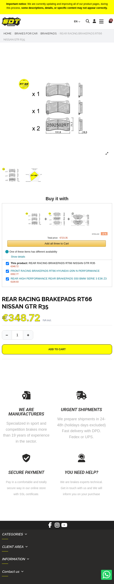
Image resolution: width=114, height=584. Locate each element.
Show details (18, 256)
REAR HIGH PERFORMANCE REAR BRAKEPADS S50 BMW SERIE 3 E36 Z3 (59, 278)
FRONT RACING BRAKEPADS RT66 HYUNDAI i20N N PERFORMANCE (55, 270)
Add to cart (57, 349)
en (77, 21)
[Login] (94, 22)
